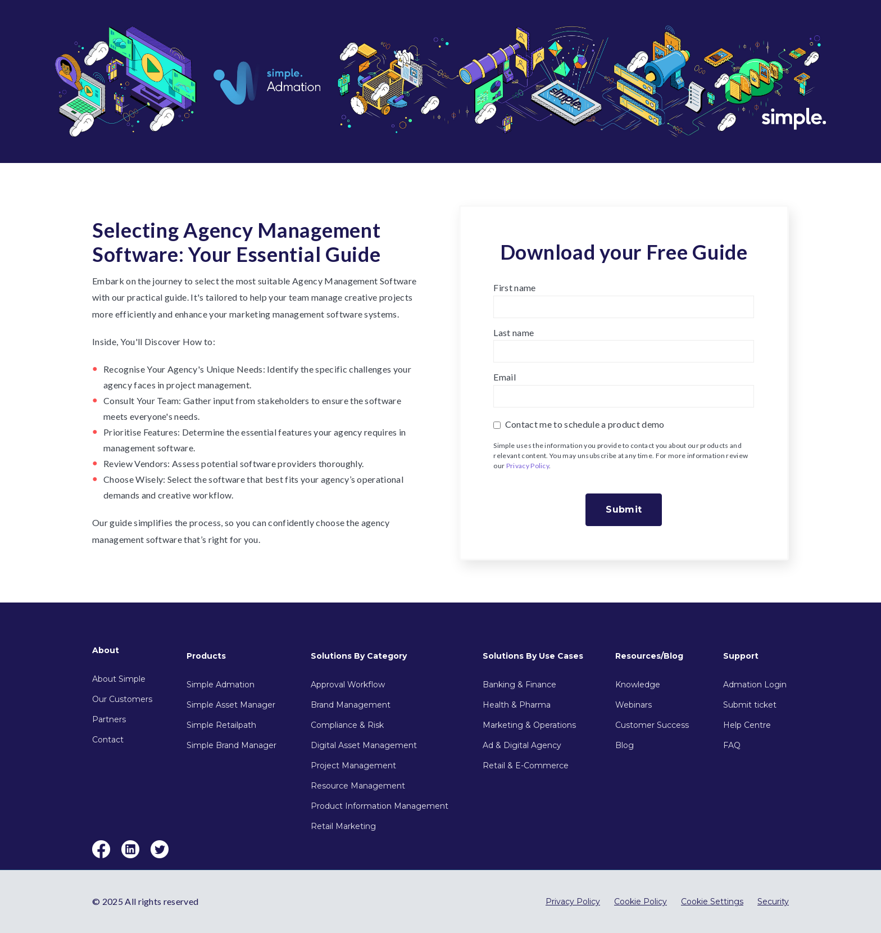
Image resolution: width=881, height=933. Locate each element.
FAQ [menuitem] (732, 745)
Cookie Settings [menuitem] (712, 901)
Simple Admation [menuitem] (221, 685)
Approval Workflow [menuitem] (348, 685)
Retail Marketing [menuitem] (343, 826)
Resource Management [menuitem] (358, 786)
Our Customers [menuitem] (122, 699)
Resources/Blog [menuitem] (649, 656)
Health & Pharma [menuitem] (517, 705)
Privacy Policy (527, 465)
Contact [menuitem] (108, 740)
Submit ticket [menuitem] (749, 705)
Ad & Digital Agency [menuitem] (522, 745)
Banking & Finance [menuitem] (519, 685)
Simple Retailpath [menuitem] (221, 725)
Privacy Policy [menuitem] (573, 901)
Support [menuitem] (741, 656)
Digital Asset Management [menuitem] (364, 745)
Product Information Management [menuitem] (379, 806)
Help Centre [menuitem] (747, 725)
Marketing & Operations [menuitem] (529, 725)
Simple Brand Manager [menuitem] (231, 745)
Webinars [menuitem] (633, 705)
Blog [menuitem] (624, 745)
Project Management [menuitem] (353, 765)
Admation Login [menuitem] (755, 685)
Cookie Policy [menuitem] (640, 901)
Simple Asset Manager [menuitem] (231, 705)
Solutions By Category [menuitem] (359, 656)
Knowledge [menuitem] (637, 685)
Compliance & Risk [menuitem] (347, 725)
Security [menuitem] (773, 901)
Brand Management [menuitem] (350, 705)
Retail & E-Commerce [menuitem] (526, 765)
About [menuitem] (105, 650)
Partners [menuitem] (109, 719)
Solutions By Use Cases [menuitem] (533, 656)
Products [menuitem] (206, 656)
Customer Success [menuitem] (652, 725)
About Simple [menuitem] (119, 679)
